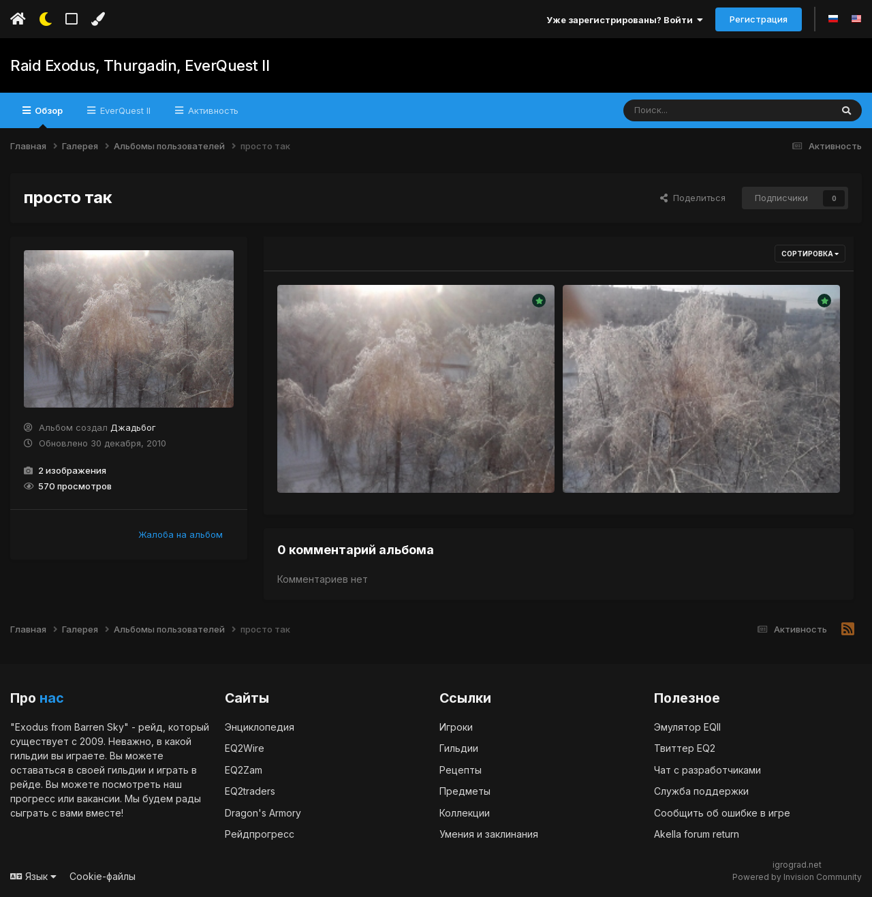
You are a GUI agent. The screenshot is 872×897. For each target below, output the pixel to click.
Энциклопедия (259, 727)
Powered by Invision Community (797, 877)
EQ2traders (250, 791)
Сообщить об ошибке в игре (722, 813)
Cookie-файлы (102, 876)
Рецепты (460, 770)
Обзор (48, 116)
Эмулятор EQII (687, 727)
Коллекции (464, 813)
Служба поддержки (701, 791)
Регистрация (759, 19)
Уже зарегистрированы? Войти (624, 19)
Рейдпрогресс (259, 834)
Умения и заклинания (488, 834)
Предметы (464, 791)
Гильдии (458, 748)
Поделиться (693, 197)
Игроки (456, 727)
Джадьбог (133, 427)
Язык (33, 876)
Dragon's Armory (263, 813)
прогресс (32, 798)
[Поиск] (701, 110)
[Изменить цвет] (98, 19)
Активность (211, 110)
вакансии (98, 798)
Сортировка (810, 253)
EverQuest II (124, 110)
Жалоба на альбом (180, 534)
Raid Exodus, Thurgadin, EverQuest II (139, 65)
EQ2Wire (244, 748)
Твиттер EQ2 (684, 748)
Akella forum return (696, 834)
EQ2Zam (243, 770)
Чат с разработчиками (707, 770)
